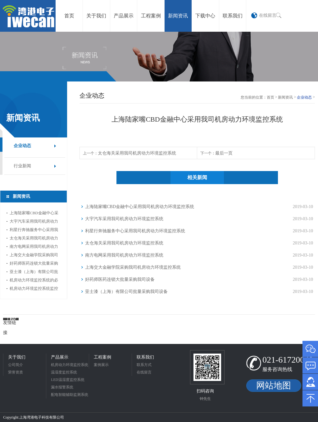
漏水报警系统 (62, 387)
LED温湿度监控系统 (67, 380)
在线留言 (267, 15)
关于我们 (16, 357)
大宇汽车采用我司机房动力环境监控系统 (34, 222)
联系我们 (145, 357)
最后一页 (224, 153)
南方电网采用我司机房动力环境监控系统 (34, 247)
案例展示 (101, 365)
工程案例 (102, 357)
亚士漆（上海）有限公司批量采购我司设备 (34, 272)
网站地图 (273, 385)
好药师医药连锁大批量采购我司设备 (34, 264)
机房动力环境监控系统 (69, 365)
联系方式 (144, 365)
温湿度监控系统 (64, 372)
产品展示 (59, 357)
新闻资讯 (285, 97)
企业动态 (22, 145)
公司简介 (15, 365)
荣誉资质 (15, 372)
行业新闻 (22, 166)
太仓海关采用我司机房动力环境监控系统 (34, 239)
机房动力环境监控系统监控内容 (34, 289)
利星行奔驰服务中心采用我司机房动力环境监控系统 (34, 230)
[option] (159, 56)
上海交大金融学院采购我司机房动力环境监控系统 (34, 256)
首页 (270, 97)
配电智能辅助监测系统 (69, 394)
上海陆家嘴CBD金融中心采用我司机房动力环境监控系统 (34, 214)
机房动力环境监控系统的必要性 (34, 281)
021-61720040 (287, 359)
